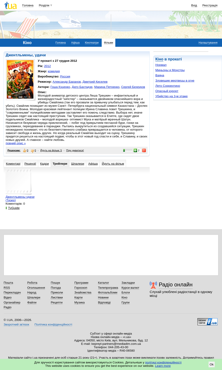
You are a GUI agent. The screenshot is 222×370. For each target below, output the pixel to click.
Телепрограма (108, 287)
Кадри (44, 163)
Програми (81, 282)
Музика (79, 302)
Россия (65, 76)
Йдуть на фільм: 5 (51, 150)
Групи (125, 302)
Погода (56, 287)
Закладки (128, 282)
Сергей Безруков (133, 87)
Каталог (103, 282)
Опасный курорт (166, 91)
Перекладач (12, 292)
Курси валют (130, 287)
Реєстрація (209, 5)
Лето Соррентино (167, 85)
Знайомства (82, 292)
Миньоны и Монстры (170, 70)
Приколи (57, 292)
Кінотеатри (91, 42)
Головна (27, 5)
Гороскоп (80, 287)
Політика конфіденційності (53, 324)
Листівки (57, 297)
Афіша (75, 42)
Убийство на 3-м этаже (171, 96)
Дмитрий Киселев (95, 81)
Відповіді (104, 302)
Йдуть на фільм (113, 163)
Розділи (44, 5)
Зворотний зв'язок (16, 324)
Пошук (55, 282)
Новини (103, 297)
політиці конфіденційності (163, 362)
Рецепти (57, 302)
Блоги (125, 292)
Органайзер (12, 302)
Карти (78, 297)
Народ (31, 292)
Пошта (8, 282)
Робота (32, 282)
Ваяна (159, 75)
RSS (7, 287)
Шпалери (77, 163)
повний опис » (16, 143)
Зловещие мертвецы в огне (174, 80)
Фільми (108, 42)
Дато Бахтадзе (82, 87)
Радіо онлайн (176, 284)
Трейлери (60, 163)
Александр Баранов (67, 81)
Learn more (163, 366)
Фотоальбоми (107, 292)
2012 (47, 66)
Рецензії (30, 163)
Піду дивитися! (75, 150)
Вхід (194, 5)
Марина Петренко (106, 87)
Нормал (160, 65)
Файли (32, 302)
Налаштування (208, 42)
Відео (8, 297)
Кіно (159, 59)
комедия (54, 71)
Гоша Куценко (60, 87)
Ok (212, 364)
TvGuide (12, 208)
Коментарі (13, 163)
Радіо (7, 307)
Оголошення (36, 287)
